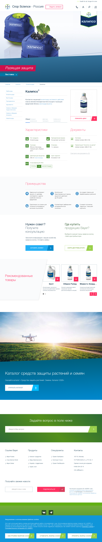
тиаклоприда (39, 157)
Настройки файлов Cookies (20, 536)
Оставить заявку (36, 248)
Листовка (11, 74)
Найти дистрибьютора (76, 248)
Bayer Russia (10, 456)
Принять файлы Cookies (82, 536)
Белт (51, 284)
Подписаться (49, 489)
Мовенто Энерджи (88, 284)
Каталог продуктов (35, 456)
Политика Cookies (87, 526)
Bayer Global (10, 463)
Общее (27, 119)
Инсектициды (10, 94)
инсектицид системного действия (52, 99)
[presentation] (91, 294)
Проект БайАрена (58, 456)
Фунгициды (9, 98)
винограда (42, 104)
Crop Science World (12, 460)
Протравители (10, 101)
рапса (50, 104)
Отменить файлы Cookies (51, 536)
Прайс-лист (33, 466)
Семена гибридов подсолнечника (11, 109)
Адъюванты (9, 104)
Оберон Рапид (70, 284)
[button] (43, 293)
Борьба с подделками (36, 463)
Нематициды (10, 118)
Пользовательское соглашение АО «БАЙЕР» (19, 528)
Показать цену (80, 118)
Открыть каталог (15, 387)
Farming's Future (58, 460)
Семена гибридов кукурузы (11, 114)
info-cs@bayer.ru (78, 470)
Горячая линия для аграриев (84, 465)
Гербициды (9, 91)
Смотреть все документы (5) (80, 153)
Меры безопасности (36, 460)
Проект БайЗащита (58, 463)
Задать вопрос (55, 7)
